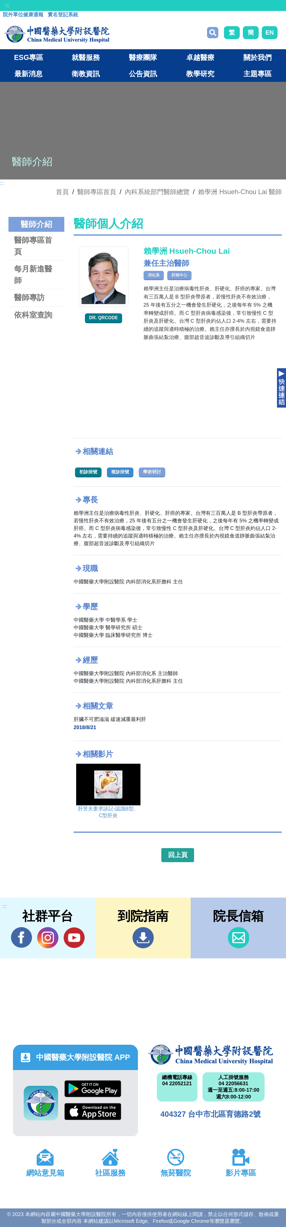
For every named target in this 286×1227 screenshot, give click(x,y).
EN (269, 32)
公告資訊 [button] (143, 74)
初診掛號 (88, 471)
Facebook (21, 937)
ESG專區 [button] (28, 57)
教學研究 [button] (200, 74)
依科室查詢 (33, 315)
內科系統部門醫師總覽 (157, 191)
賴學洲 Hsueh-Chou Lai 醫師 (240, 191)
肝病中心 (179, 275)
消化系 (154, 275)
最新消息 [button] (28, 74)
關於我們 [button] (257, 57)
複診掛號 (120, 471)
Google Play (92, 1088)
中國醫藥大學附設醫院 (210, 1055)
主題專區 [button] (257, 74)
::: (7, 5)
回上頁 (178, 855)
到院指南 (143, 937)
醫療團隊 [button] (143, 57)
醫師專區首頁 (33, 246)
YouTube (74, 937)
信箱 (238, 937)
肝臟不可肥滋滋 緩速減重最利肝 (110, 719)
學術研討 (152, 471)
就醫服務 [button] (86, 57)
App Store (92, 1111)
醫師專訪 (29, 297)
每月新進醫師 (33, 274)
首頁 (62, 191)
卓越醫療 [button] (200, 57)
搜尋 (212, 32)
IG (47, 937)
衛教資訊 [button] (86, 74)
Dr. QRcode (103, 317)
